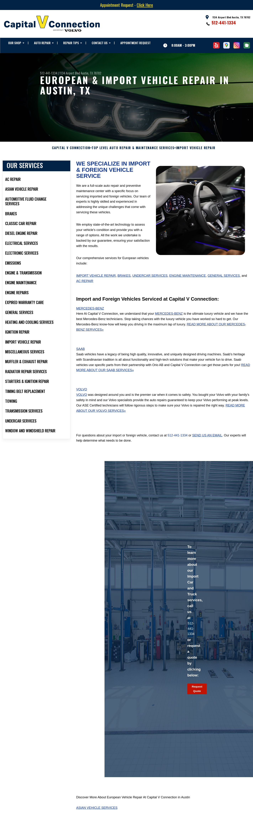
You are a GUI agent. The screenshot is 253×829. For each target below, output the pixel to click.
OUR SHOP (14, 43)
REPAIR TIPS (71, 43)
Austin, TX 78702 (91, 73)
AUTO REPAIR (42, 43)
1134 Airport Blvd (69, 73)
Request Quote (197, 691)
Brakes (124, 278)
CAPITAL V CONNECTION (71, 151)
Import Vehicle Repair (96, 278)
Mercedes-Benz (90, 311)
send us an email (207, 438)
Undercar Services (150, 278)
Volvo (81, 392)
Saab (80, 352)
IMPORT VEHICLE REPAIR (195, 151)
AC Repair (84, 284)
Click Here (145, 5)
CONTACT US (100, 43)
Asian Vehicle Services (97, 810)
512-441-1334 (224, 22)
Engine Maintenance (187, 278)
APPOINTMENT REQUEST (135, 43)
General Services (224, 278)
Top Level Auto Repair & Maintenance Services (133, 151)
